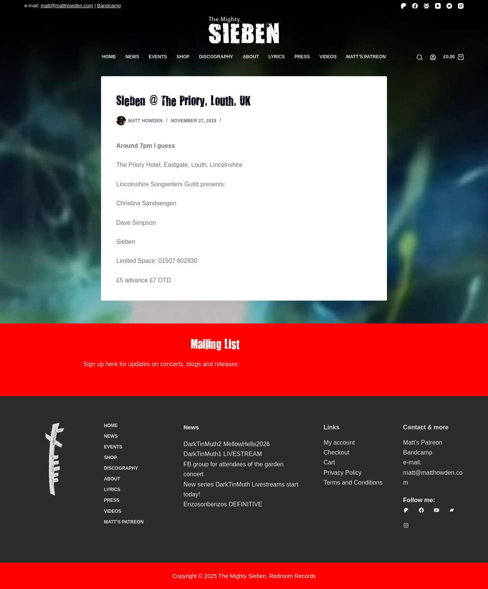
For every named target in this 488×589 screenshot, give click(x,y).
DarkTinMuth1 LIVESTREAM (222, 454)
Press (302, 56)
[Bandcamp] (449, 6)
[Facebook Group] (426, 6)
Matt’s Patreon (366, 56)
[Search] (419, 57)
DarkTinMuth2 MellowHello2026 (226, 444)
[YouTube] (438, 6)
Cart (329, 462)
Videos (328, 56)
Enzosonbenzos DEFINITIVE (222, 504)
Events (158, 56)
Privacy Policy (343, 472)
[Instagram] (461, 6)
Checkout (337, 452)
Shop (183, 56)
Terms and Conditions (353, 482)
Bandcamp (109, 5)
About (250, 56)
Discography (216, 56)
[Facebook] (415, 6)
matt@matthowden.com (67, 5)
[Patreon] (403, 6)
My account (339, 442)
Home (109, 56)
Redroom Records (292, 576)
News (132, 56)
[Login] (433, 57)
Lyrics (276, 56)
